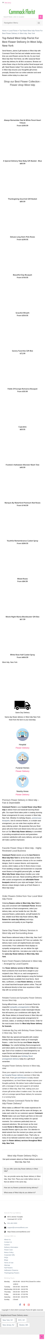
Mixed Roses (22, 578)
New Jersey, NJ (8, 1325)
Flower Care (8, 1250)
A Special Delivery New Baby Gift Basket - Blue (22, 161)
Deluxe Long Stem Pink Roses (22, 237)
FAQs (6, 1257)
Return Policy (8, 1252)
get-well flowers (20, 1078)
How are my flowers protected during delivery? (21, 1187)
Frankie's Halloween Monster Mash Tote (22, 465)
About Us (7, 1239)
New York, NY (8, 1320)
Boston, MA (23, 1325)
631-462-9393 (12, 1223)
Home (4, 31)
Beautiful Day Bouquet (22, 275)
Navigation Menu (11, 23)
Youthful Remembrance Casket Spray (22, 540)
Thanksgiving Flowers (11, 1273)
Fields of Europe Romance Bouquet (23, 389)
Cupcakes (22, 427)
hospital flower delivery (14, 1075)
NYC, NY (21, 1320)
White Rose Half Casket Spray (22, 654)
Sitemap (7, 1265)
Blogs (6, 1260)
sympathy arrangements (19, 1007)
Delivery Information (11, 1247)
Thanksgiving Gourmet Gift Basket (22, 199)
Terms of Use (8, 1263)
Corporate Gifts (9, 1255)
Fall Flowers (8, 1268)
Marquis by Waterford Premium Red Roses (22, 502)
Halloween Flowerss (11, 1270)
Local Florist (13, 31)
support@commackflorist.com (17, 1227)
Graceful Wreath (22, 313)
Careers (7, 1245)
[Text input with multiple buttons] (20, 17)
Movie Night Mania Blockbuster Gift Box (22, 616)
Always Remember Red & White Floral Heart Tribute (22, 121)
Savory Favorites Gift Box (22, 351)
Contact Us (8, 1242)
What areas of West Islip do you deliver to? (20, 1192)
